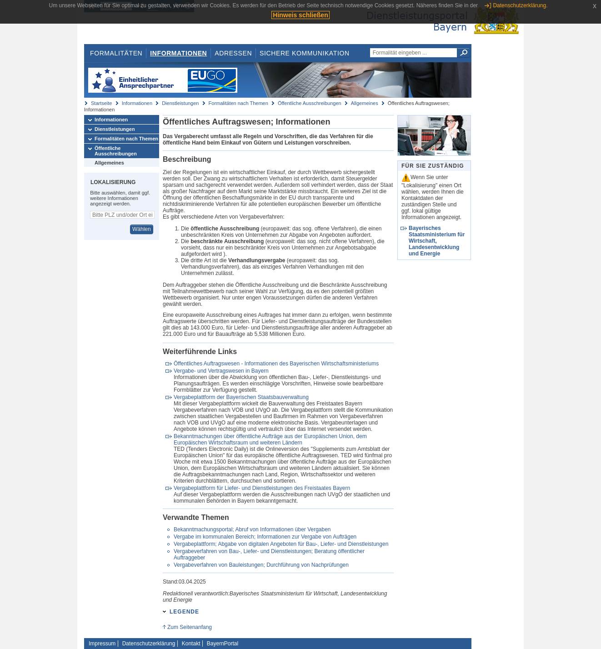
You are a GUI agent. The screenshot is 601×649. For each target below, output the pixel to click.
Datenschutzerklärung (148, 643)
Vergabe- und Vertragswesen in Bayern (221, 371)
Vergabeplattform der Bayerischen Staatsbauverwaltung (241, 397)
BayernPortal (222, 643)
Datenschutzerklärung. (520, 5)
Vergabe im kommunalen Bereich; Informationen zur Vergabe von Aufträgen (265, 537)
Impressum (102, 643)
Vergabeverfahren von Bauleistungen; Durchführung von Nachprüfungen (261, 565)
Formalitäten (116, 53)
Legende (184, 612)
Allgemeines (364, 103)
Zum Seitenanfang (189, 627)
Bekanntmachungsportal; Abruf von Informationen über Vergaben (252, 529)
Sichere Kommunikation (305, 53)
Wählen (141, 229)
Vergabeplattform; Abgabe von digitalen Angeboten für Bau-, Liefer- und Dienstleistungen (281, 544)
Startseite (101, 103)
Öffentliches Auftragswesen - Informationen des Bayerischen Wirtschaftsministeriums (276, 363)
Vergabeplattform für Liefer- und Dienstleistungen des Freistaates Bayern (262, 488)
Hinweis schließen (300, 15)
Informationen (178, 53)
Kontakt (191, 643)
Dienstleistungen (180, 103)
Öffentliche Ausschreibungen (309, 103)
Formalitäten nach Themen (238, 103)
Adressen (233, 53)
